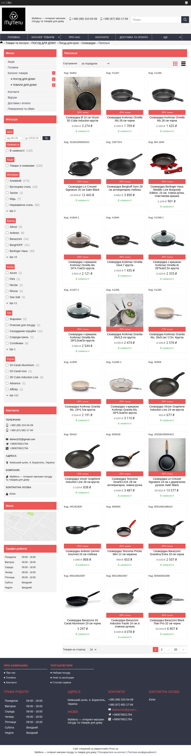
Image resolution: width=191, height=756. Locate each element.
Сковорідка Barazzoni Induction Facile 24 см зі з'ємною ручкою (124, 623)
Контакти (102, 37)
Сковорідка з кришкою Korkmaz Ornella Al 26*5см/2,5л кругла (167, 265)
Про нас (74, 37)
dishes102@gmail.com (22, 439)
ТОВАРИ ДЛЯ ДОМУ (25, 84)
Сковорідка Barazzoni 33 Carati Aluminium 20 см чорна (82, 622)
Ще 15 (13, 257)
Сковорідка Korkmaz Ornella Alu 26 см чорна (167, 119)
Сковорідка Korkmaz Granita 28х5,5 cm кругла (124, 336)
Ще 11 (13, 303)
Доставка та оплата (134, 37)
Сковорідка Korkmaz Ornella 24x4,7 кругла (124, 263)
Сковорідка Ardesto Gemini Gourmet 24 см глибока (82, 553)
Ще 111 (14, 395)
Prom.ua (113, 748)
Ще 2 (13, 210)
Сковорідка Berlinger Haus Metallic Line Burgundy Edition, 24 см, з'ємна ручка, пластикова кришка (167, 191)
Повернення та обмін (21, 108)
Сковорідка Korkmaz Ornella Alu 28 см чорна (124, 119)
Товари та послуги (16, 43)
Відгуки (12, 97)
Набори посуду (61, 672)
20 (175, 649)
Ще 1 (13, 349)
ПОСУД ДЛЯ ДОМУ (43, 43)
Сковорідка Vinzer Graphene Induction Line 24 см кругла (167, 408)
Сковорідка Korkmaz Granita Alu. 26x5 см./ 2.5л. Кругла (167, 336)
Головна (14, 37)
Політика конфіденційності (142, 752)
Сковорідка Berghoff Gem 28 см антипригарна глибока (125, 188)
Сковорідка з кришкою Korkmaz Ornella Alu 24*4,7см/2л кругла (82, 265)
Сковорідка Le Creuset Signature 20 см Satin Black (82, 188)
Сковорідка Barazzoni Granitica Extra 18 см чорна (167, 553)
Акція (11, 61)
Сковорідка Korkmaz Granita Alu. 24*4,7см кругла (82, 408)
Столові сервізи (62, 682)
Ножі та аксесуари (63, 677)
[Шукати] (185, 19)
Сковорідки (88, 43)
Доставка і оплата (19, 103)
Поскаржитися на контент (112, 752)
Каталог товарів (43, 37)
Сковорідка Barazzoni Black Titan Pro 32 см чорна (167, 622)
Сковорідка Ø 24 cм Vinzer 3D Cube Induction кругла (82, 119)
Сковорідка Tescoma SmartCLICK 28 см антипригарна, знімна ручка (124, 482)
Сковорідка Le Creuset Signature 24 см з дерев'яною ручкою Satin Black (167, 482)
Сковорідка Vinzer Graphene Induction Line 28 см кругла (82, 480)
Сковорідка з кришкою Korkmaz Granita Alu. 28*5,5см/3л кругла (125, 409)
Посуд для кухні (69, 43)
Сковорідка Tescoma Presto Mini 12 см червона (125, 553)
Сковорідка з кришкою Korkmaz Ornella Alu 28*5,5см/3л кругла (82, 337)
